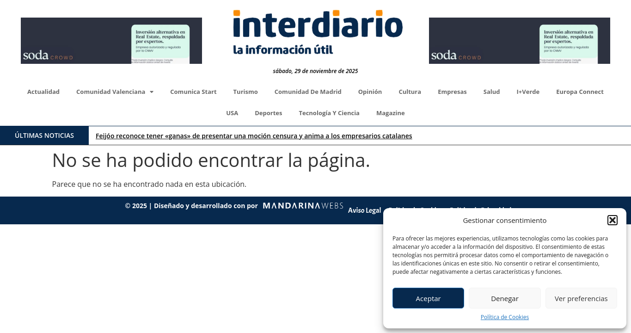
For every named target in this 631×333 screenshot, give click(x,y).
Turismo (245, 91)
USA (232, 113)
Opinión (370, 91)
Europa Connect (580, 91)
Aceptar (428, 298)
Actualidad (43, 91)
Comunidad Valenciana (114, 91)
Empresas (452, 91)
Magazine (390, 113)
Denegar (505, 298)
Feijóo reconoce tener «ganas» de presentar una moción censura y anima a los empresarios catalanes (254, 135)
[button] (612, 220)
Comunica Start (193, 91)
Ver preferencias (581, 298)
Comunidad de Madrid (308, 91)
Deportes (268, 113)
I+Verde (528, 91)
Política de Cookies (505, 317)
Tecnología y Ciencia (329, 113)
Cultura (409, 91)
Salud (492, 91)
